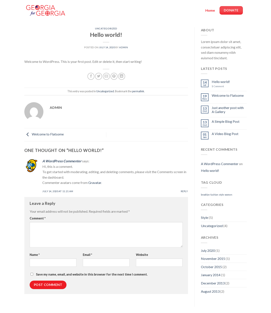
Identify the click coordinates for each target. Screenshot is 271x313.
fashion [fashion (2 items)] (214, 194)
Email (87, 254)
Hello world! (221, 82)
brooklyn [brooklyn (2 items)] (205, 194)
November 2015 (213, 258)
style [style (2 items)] (221, 194)
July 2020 (208, 250)
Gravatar (94, 183)
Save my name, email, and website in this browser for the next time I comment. (92, 274)
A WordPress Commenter (62, 161)
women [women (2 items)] (228, 194)
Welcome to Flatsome (44, 134)
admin (123, 47)
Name (35, 254)
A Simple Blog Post (225, 121)
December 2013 (213, 283)
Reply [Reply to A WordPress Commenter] (184, 191)
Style (204, 217)
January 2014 (210, 275)
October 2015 (211, 267)
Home (210, 10)
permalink (138, 91)
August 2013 (210, 291)
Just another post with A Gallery (228, 110)
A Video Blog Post (225, 134)
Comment (38, 218)
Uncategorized (106, 28)
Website (142, 254)
